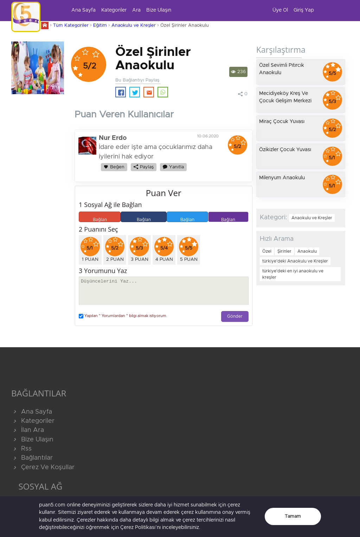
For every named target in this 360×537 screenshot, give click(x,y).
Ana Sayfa (83, 10)
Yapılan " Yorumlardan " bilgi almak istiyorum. (123, 316)
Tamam (293, 516)
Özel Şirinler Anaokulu (184, 25)
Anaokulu (307, 251)
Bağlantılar (32, 458)
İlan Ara (27, 430)
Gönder (235, 316)
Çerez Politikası (137, 527)
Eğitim (100, 25)
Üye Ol (280, 10)
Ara (136, 10)
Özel (266, 251)
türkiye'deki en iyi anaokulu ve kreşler (292, 274)
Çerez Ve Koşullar (43, 467)
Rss (21, 449)
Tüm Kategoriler (71, 25)
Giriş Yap (304, 10)
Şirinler (284, 251)
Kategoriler (114, 10)
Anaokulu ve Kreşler (133, 25)
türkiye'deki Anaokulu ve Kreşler (295, 261)
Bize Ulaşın (158, 10)
